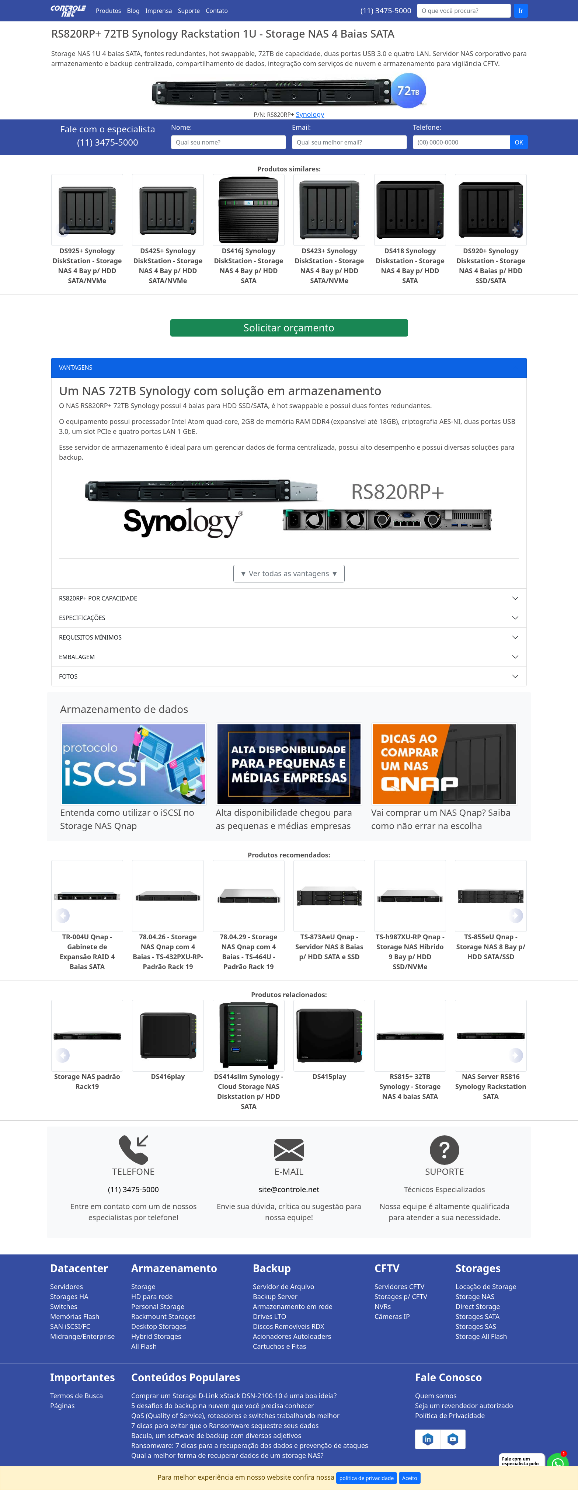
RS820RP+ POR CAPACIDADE (98, 598)
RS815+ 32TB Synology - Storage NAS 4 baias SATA (410, 1086)
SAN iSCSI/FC (70, 1326)
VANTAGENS (76, 367)
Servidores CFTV (399, 1286)
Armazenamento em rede (292, 1306)
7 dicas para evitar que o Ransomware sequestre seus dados (225, 1425)
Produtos (108, 11)
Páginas (62, 1405)
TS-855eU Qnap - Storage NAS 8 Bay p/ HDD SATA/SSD (490, 946)
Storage (143, 1286)
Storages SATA (477, 1316)
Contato (217, 11)
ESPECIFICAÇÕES (82, 618)
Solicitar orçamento (289, 327)
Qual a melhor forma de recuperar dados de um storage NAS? (227, 1455)
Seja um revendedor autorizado (464, 1405)
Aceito (409, 1478)
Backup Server (275, 1296)
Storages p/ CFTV (401, 1296)
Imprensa (159, 11)
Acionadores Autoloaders (292, 1336)
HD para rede (152, 1296)
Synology (310, 114)
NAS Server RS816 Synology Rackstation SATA (490, 1086)
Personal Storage (157, 1306)
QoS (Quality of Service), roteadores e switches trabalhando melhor (235, 1415)
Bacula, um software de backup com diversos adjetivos (216, 1435)
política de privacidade (367, 1478)
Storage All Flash (481, 1336)
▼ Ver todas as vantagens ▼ (289, 573)
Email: (301, 127)
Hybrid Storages (156, 1336)
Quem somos (436, 1395)
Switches (63, 1306)
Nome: (181, 127)
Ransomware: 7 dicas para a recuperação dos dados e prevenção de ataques (249, 1445)
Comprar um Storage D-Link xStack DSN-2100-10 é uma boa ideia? (234, 1395)
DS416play (168, 1076)
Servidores (66, 1286)
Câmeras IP (392, 1316)
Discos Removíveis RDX (288, 1326)
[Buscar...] (464, 11)
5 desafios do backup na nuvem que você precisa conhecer (222, 1405)
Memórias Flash (75, 1316)
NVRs (383, 1306)
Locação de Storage (486, 1286)
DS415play (330, 1076)
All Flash (144, 1346)
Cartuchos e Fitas (279, 1346)
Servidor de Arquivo (283, 1286)
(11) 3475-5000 (386, 10)
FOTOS (68, 676)
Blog (133, 11)
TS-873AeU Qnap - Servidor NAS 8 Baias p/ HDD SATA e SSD (329, 946)
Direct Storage (478, 1306)
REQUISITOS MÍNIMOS (90, 637)
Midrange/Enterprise (82, 1336)
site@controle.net (288, 1189)
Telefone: (427, 127)
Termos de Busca (76, 1395)
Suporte (189, 11)
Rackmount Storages (163, 1316)
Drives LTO (269, 1316)
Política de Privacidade (450, 1415)
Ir (521, 11)
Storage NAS (475, 1296)
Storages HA (69, 1296)
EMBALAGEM (77, 657)
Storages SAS (476, 1326)
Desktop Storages (158, 1326)
